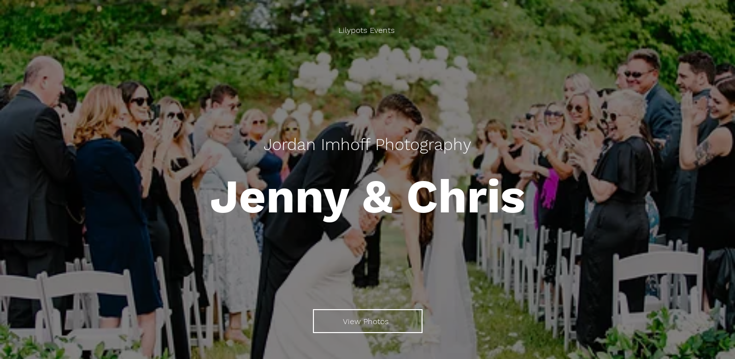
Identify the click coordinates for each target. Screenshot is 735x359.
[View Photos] (368, 321)
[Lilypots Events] (367, 30)
